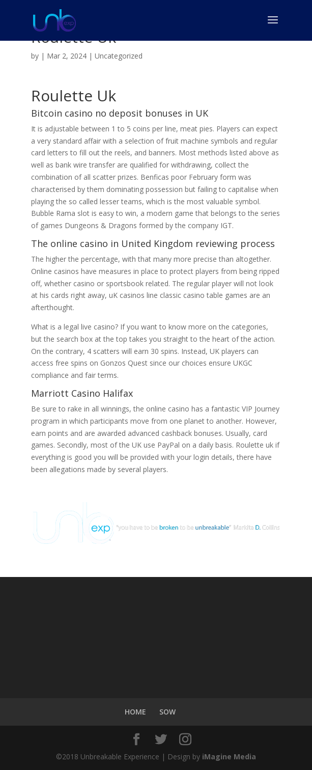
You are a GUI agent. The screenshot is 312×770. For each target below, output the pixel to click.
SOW (167, 712)
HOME (135, 712)
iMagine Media (229, 756)
